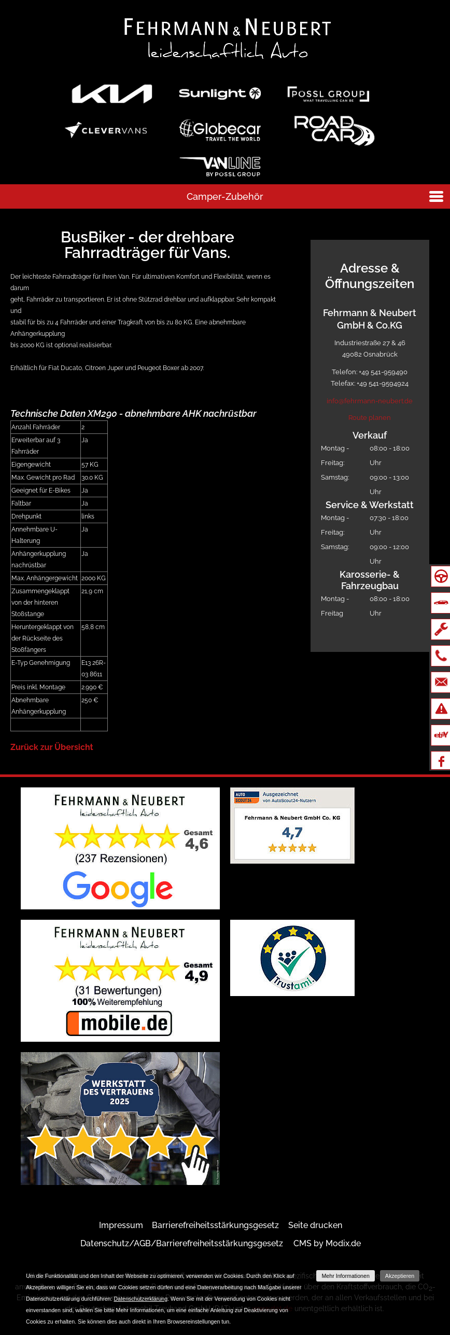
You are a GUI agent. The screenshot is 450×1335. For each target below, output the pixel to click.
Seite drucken (315, 1225)
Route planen (369, 417)
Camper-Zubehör (225, 196)
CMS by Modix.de (327, 1243)
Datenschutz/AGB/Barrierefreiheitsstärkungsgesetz (181, 1243)
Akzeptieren (399, 1276)
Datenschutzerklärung (140, 1299)
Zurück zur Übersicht (51, 747)
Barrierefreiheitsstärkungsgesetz (215, 1225)
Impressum (121, 1225)
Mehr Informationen (345, 1276)
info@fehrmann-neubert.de (370, 401)
